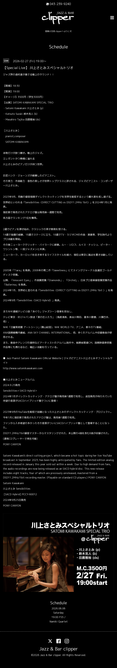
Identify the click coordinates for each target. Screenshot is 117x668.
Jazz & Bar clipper (58, 649)
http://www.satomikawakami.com (23, 368)
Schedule (58, 47)
